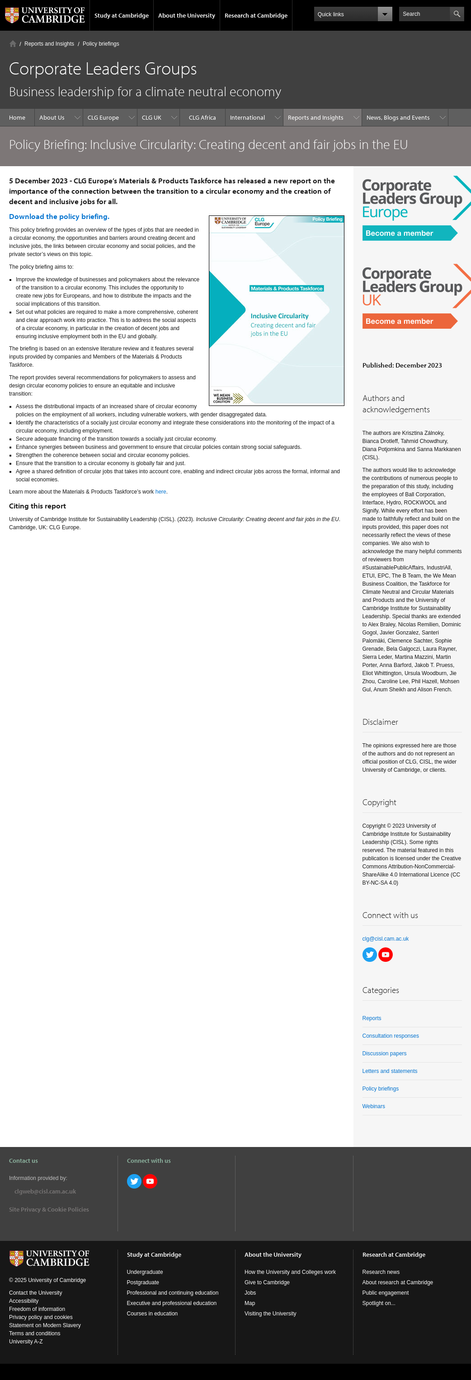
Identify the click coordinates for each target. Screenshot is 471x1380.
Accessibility (23, 1301)
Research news (381, 1272)
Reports (372, 1018)
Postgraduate (143, 1282)
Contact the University (35, 1293)
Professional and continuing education (173, 1293)
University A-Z (26, 1341)
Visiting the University (271, 1313)
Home (13, 43)
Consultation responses (391, 1036)
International (247, 117)
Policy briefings (101, 44)
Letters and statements (390, 1071)
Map (250, 1303)
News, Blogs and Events (398, 117)
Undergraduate (145, 1272)
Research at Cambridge (256, 15)
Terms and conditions (34, 1333)
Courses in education (152, 1313)
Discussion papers (385, 1053)
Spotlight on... (379, 1303)
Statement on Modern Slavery (45, 1325)
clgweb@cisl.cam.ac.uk (45, 1191)
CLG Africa (202, 117)
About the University (186, 15)
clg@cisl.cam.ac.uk (386, 939)
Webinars (374, 1106)
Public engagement (386, 1293)
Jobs (250, 1293)
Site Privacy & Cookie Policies (49, 1209)
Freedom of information (37, 1309)
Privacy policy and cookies (41, 1317)
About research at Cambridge (398, 1282)
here (160, 492)
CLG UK (151, 117)
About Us (52, 117)
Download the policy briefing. (59, 216)
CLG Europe (103, 117)
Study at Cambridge (121, 15)
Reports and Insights (49, 44)
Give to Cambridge (267, 1282)
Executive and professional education (172, 1303)
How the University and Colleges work (290, 1272)
